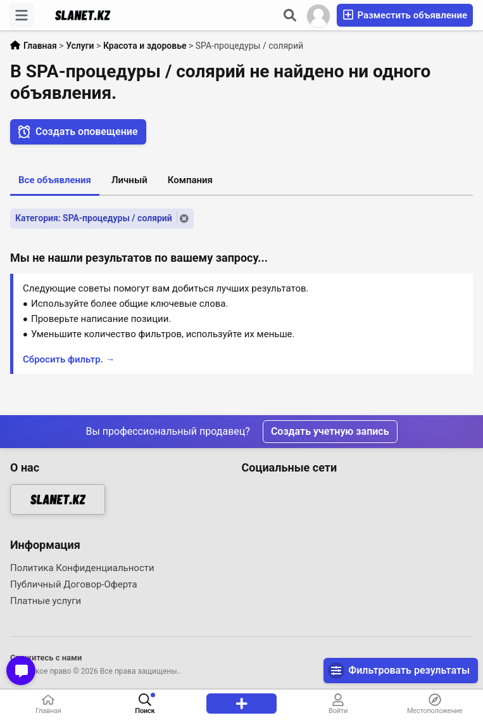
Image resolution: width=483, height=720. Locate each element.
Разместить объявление (404, 15)
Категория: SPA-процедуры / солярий (93, 218)
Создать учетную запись (330, 431)
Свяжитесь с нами (46, 657)
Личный (129, 180)
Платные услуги (45, 601)
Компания (190, 180)
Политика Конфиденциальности (82, 568)
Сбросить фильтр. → (69, 359)
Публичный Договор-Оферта (73, 584)
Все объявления (54, 180)
